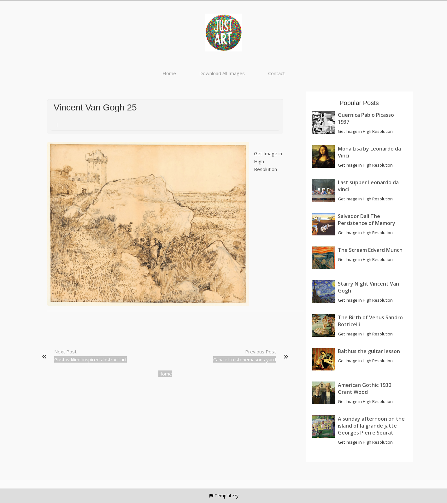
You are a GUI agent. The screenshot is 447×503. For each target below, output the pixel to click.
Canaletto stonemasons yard (244, 359)
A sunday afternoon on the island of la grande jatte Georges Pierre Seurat (371, 425)
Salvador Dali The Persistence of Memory (366, 220)
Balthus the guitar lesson (369, 351)
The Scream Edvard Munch (370, 249)
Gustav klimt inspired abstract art (90, 359)
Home (169, 73)
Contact (276, 73)
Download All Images (222, 73)
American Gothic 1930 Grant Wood (364, 388)
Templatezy (226, 496)
